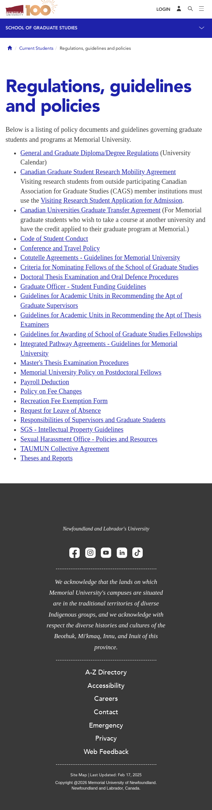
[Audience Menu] (179, 9)
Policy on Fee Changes (51, 391)
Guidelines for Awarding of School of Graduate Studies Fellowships (111, 334)
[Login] (163, 9)
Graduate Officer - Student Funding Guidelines (83, 286)
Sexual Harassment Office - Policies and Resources (89, 439)
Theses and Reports (46, 458)
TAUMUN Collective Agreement (64, 449)
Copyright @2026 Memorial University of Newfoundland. (106, 782)
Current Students (36, 48)
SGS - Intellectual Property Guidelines (71, 429)
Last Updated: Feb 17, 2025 (116, 775)
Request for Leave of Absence (60, 410)
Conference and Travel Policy (60, 248)
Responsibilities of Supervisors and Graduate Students (92, 420)
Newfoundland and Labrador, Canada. (106, 788)
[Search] (190, 9)
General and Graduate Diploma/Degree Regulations (89, 153)
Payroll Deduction (44, 382)
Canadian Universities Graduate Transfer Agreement (90, 210)
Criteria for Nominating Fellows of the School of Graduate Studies (109, 267)
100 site (42, 9)
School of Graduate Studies (41, 27)
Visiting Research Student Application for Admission (111, 200)
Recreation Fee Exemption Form (63, 401)
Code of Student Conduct (54, 238)
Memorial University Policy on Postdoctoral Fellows (90, 372)
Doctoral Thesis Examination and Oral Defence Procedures (99, 277)
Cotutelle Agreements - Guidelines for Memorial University (100, 257)
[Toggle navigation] (201, 9)
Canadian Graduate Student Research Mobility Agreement (98, 172)
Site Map (78, 775)
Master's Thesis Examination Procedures (74, 362)
